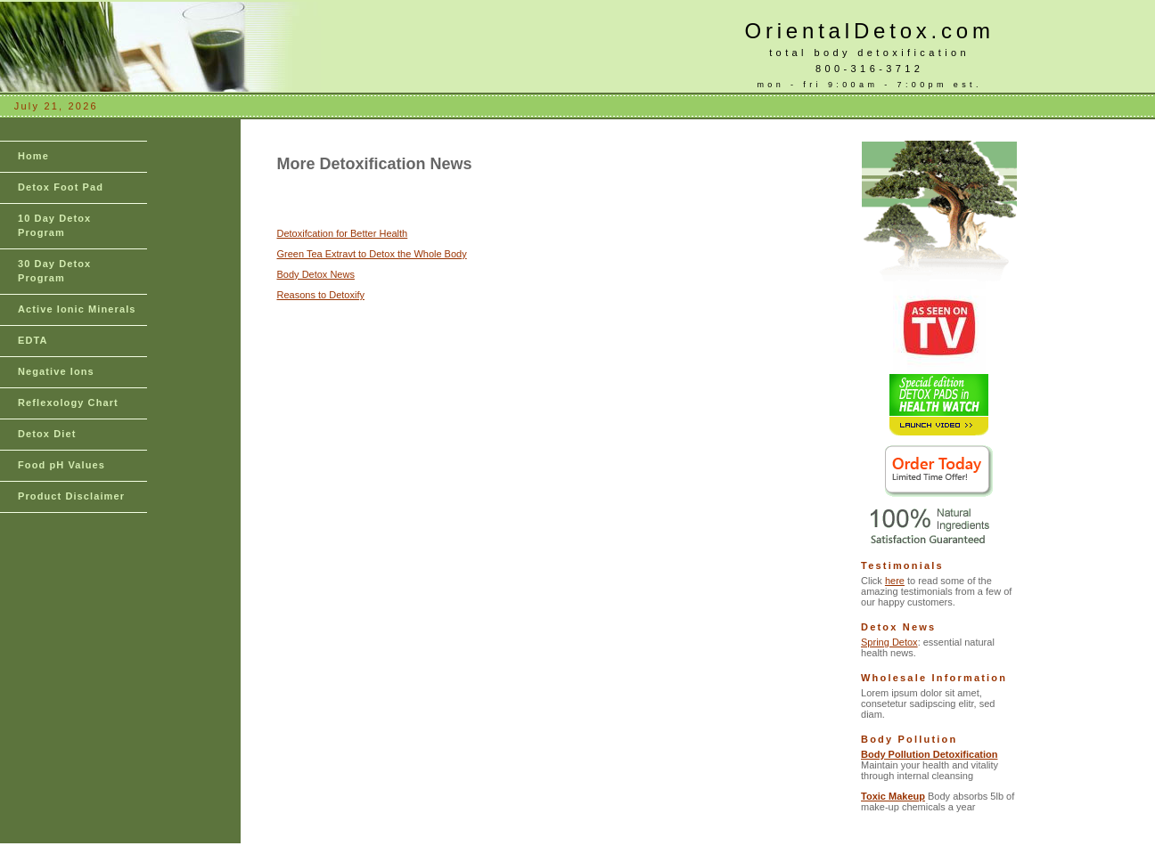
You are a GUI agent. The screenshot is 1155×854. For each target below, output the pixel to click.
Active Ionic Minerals (77, 309)
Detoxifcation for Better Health (342, 233)
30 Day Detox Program (54, 270)
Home (33, 155)
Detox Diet (47, 433)
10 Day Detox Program (54, 225)
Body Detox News (316, 274)
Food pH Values (61, 465)
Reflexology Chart (68, 402)
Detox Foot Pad (60, 187)
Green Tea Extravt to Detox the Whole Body (372, 253)
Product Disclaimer (71, 496)
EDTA (33, 340)
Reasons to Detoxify (321, 294)
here (895, 580)
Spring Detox (889, 642)
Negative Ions (56, 371)
